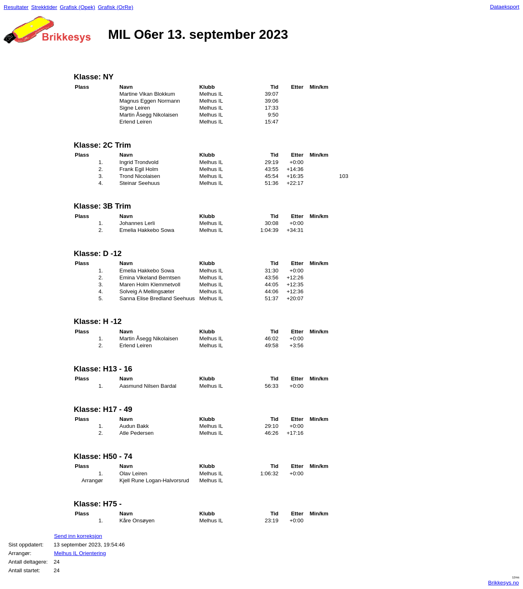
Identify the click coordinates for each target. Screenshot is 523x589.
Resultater (16, 7)
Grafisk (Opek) (77, 7)
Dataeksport (504, 7)
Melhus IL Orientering (80, 553)
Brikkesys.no (503, 583)
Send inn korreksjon (78, 536)
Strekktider (44, 7)
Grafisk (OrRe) (115, 7)
